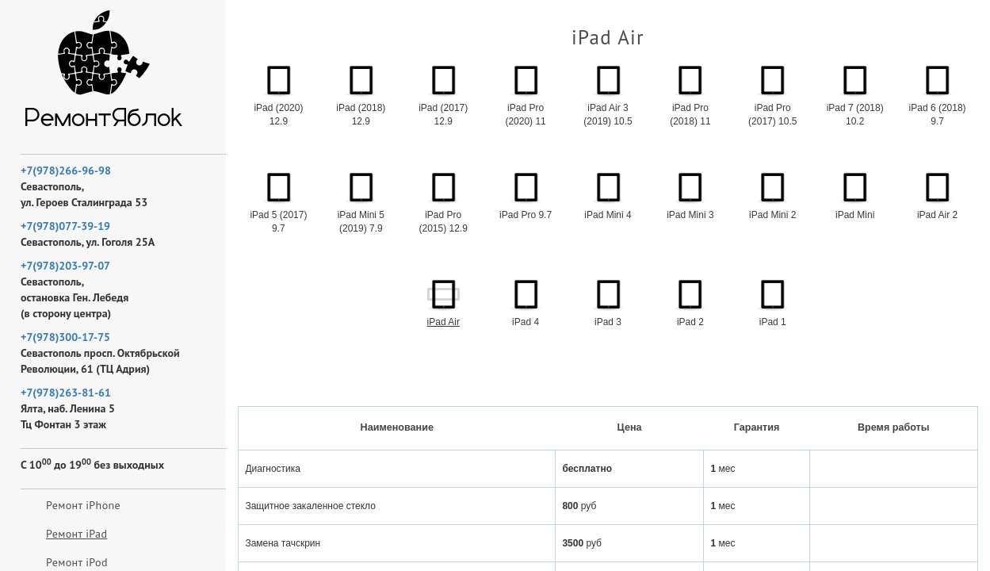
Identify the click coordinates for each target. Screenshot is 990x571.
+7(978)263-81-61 (66, 392)
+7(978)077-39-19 (65, 226)
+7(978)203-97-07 (65, 266)
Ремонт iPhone (83, 505)
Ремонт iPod (77, 562)
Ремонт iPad (76, 534)
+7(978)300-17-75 (65, 337)
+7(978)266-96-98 (66, 170)
